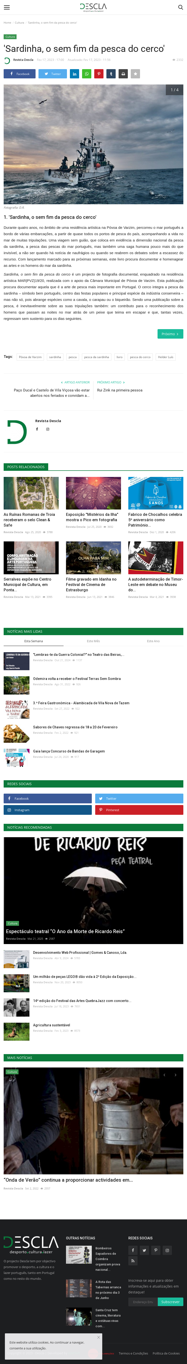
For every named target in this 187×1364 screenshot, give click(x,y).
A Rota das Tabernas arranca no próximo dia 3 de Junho (108, 1290)
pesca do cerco (140, 357)
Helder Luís (165, 357)
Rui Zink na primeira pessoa (119, 390)
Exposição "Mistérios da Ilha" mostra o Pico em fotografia (92, 517)
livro (119, 357)
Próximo (170, 334)
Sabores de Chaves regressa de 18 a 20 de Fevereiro (75, 727)
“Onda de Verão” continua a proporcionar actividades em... (68, 1180)
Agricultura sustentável (51, 1025)
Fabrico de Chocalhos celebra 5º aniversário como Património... (155, 520)
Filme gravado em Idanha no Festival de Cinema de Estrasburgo (91, 584)
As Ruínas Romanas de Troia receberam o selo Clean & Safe (29, 520)
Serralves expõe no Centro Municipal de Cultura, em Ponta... (27, 584)
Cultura (19, 22)
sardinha (55, 357)
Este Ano (153, 641)
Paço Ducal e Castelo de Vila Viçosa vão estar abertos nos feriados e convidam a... (52, 393)
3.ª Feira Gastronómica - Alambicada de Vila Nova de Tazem (81, 703)
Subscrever (170, 1301)
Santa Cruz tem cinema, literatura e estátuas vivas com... (108, 1318)
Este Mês (93, 641)
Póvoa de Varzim (30, 357)
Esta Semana (33, 641)
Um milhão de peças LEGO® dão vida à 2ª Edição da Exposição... (85, 977)
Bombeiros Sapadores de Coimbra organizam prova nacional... (107, 1258)
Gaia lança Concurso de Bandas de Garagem (69, 751)
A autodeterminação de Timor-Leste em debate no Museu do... (155, 584)
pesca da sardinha (96, 357)
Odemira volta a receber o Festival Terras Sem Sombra (77, 679)
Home (7, 22)
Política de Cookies (166, 1353)
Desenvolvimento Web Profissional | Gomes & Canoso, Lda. (80, 953)
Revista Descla (18, 60)
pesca (73, 357)
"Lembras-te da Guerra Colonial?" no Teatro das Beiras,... (78, 655)
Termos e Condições (133, 1353)
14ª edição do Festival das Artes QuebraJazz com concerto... (82, 1001)
